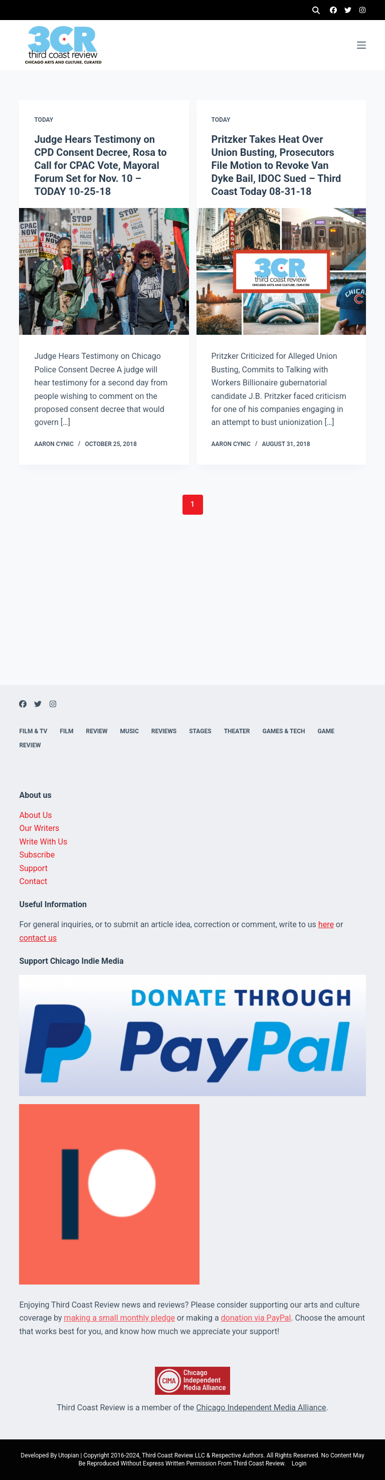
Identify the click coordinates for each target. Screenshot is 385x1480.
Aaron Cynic (53, 444)
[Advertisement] (192, 615)
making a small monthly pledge (119, 1318)
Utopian (68, 1455)
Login (299, 1463)
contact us (38, 938)
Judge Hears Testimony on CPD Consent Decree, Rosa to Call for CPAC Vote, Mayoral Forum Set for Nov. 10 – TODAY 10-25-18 (100, 165)
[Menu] (361, 45)
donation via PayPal (256, 1318)
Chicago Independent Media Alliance (261, 1407)
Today (43, 119)
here (326, 924)
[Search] (316, 10)
